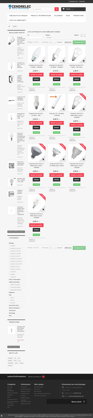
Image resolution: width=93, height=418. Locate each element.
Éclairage (58, 16)
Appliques (12, 274)
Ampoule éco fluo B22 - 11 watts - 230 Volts (21, 116)
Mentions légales (25, 398)
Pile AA (12, 297)
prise (16, 363)
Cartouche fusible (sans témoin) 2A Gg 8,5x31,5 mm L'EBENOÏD (20, 210)
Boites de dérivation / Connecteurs (14, 309)
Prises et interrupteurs (41, 16)
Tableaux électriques (18, 16)
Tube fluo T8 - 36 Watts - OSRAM (56, 114)
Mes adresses (37, 391)
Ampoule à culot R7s (15, 256)
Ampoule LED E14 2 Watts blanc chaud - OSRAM (36, 215)
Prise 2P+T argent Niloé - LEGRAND (21, 163)
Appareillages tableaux (15, 289)
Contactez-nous (74, 1)
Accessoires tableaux (15, 287)
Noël (10, 315)
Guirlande (10, 363)
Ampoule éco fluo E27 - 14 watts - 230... (36, 114)
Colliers (10, 365)
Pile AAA (12, 300)
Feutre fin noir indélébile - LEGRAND (21, 98)
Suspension (13, 276)
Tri (28, 35)
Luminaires (13, 271)
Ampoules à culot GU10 (16, 258)
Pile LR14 (12, 302)
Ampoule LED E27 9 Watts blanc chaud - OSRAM (76, 115)
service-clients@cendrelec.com (76, 396)
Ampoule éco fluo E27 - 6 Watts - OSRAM (36, 66)
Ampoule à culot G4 (15, 266)
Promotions (78, 16)
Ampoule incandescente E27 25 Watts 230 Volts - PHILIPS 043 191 (21, 40)
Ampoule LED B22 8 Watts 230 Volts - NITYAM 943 (21, 329)
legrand (10, 360)
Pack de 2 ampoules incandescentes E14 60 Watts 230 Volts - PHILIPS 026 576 (21, 137)
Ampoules (12, 245)
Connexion (82, 1)
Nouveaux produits (26, 389)
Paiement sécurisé (25, 403)
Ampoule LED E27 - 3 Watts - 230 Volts (21, 180)
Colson (21, 363)
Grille (82, 35)
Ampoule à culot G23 (15, 269)
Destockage (12, 313)
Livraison (23, 395)
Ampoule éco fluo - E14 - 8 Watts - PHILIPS (21, 65)
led (15, 358)
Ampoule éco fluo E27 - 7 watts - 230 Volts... (76, 66)
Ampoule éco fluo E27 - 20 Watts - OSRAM (56, 66)
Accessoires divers (14, 305)
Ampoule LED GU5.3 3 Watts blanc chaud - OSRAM (36, 165)
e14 (19, 360)
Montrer (48, 35)
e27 (19, 358)
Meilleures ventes (17, 33)
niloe (15, 360)
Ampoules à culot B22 (15, 253)
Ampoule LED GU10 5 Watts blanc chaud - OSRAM (77, 165)
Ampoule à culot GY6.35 (16, 264)
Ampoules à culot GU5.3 (16, 261)
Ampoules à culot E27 (15, 248)
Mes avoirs (37, 389)
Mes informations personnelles (42, 393)
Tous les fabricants (17, 20)
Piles (68, 16)
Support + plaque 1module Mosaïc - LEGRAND (20, 78)
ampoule (10, 358)
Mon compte (39, 384)
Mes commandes (38, 387)
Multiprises (12, 292)
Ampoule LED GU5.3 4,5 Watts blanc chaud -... (57, 165)
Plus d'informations (80, 416)
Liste (85, 35)
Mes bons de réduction (40, 395)
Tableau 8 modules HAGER (20, 192)
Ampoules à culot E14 (15, 251)
